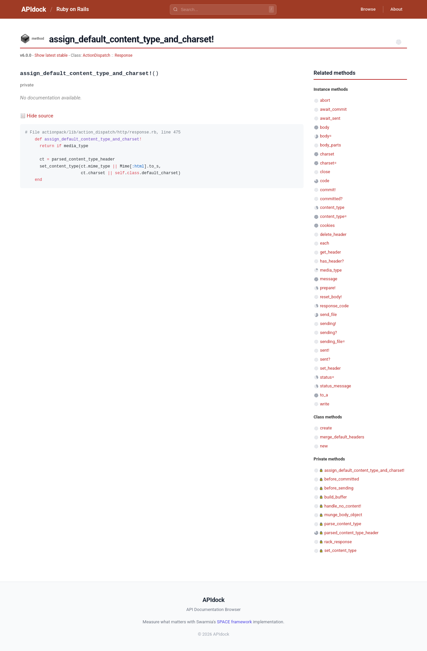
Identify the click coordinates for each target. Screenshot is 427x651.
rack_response (338, 541)
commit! (328, 189)
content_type (332, 207)
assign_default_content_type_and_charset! (364, 470)
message (328, 278)
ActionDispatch (96, 55)
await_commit (333, 109)
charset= (328, 163)
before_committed (341, 478)
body (324, 127)
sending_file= (332, 341)
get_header (330, 252)
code (324, 180)
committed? (331, 198)
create (326, 427)
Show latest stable (51, 55)
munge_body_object (343, 514)
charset (327, 153)
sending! (328, 323)
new (324, 445)
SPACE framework (234, 621)
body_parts (330, 144)
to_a (324, 394)
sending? (328, 332)
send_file (328, 314)
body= (326, 135)
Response (123, 55)
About (395, 9)
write (324, 403)
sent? (325, 359)
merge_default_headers (342, 436)
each (324, 243)
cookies (327, 225)
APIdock (33, 9)
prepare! (327, 287)
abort (325, 100)
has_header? (332, 261)
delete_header (333, 234)
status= (327, 377)
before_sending (338, 488)
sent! (324, 350)
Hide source (40, 116)
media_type (331, 270)
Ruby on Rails (72, 9)
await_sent (330, 118)
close (325, 171)
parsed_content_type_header (351, 532)
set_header (330, 368)
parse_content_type (342, 523)
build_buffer (335, 497)
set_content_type (340, 550)
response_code (334, 305)
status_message (335, 385)
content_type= (333, 216)
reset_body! (331, 296)
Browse (365, 9)
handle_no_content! (342, 506)
